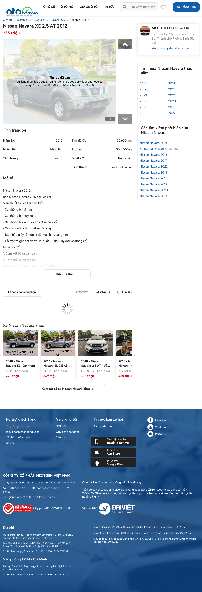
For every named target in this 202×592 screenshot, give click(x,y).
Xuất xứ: (78, 158)
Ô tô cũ (7, 20)
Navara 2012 (57, 20)
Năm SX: (9, 141)
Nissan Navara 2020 (154, 190)
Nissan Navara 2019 (153, 184)
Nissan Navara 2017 (153, 161)
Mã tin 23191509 (80, 20)
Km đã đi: (79, 141)
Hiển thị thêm (66, 274)
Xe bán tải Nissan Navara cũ (159, 149)
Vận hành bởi (108, 508)
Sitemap (61, 437)
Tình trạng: (11, 158)
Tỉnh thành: (80, 167)
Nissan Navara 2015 (153, 172)
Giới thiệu (62, 426)
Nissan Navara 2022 (154, 166)
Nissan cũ (22, 20)
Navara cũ (39, 20)
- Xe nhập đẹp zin (56, 365)
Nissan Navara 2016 (153, 178)
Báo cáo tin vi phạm (22, 292)
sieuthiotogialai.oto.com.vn (170, 48)
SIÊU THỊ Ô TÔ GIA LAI (170, 28)
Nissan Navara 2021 (153, 143)
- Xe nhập (20, 363)
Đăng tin (186, 7)
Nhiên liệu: (10, 149)
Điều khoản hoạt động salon (23, 432)
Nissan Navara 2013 (153, 196)
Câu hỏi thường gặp (18, 437)
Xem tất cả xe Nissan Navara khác (66, 389)
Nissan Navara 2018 (153, 155)
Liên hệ (10, 443)
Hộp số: (77, 149)
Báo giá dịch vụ (103, 426)
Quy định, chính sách (18, 426)
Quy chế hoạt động (67, 432)
